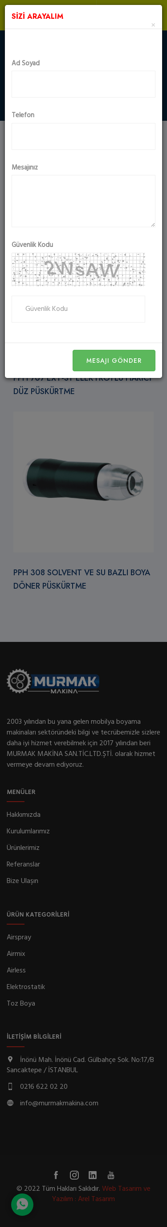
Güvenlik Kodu (32, 245)
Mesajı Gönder (114, 360)
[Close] (153, 25)
